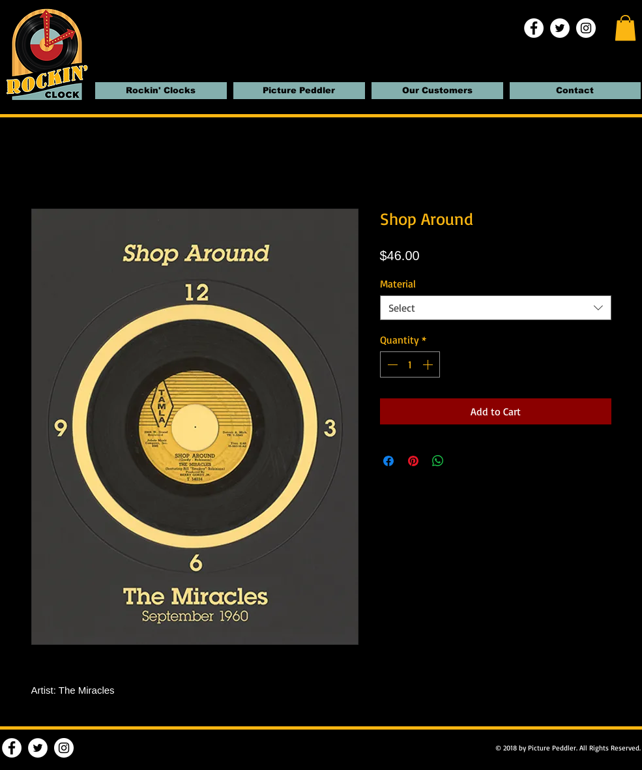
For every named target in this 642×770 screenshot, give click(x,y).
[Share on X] (463, 461)
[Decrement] (391, 364)
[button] (625, 27)
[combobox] (495, 307)
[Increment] (429, 364)
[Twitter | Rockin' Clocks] (560, 28)
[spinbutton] (410, 364)
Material (398, 283)
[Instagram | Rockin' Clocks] (586, 28)
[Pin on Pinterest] (413, 461)
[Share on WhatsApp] (438, 461)
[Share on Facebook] (388, 461)
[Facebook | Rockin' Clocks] (534, 28)
